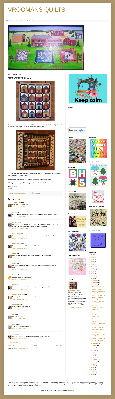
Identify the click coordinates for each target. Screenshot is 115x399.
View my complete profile (75, 307)
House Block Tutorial (97, 340)
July (93, 348)
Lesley (14, 324)
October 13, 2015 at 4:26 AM (19, 248)
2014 (92, 365)
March (94, 357)
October (94, 285)
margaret (14, 222)
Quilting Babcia (16, 243)
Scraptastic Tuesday (39, 183)
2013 (92, 367)
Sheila (14, 212)
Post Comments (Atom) (21, 348)
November (95, 282)
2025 (92, 255)
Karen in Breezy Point (18, 294)
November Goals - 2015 (98, 287)
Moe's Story (95, 319)
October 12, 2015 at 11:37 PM (20, 228)
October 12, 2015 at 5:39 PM (19, 207)
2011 (92, 371)
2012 (92, 369)
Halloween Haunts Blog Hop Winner (98, 292)
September (95, 343)
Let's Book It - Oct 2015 (98, 295)
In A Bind (94, 314)
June (93, 350)
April (93, 355)
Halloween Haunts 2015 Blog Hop (98, 302)
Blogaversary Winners (98, 307)
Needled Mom (16, 304)
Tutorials (28, 20)
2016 (92, 275)
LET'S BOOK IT (18, 20)
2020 (92, 266)
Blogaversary (95, 316)
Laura (14, 314)
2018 (92, 271)
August (94, 345)
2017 (92, 273)
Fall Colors (95, 321)
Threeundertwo (16, 202)
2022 (92, 262)
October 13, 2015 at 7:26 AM (19, 269)
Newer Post (11, 345)
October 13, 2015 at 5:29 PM (19, 309)
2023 (92, 259)
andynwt (60, 390)
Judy (19, 183)
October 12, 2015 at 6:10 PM (19, 217)
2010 (92, 374)
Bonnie (14, 263)
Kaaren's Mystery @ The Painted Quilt (46, 125)
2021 (92, 264)
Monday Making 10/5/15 (98, 338)
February (95, 359)
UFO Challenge (96, 332)
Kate (13, 334)
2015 (92, 278)
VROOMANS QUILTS (36, 9)
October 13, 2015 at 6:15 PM (19, 319)
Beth (25, 183)
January (94, 362)
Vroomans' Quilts (75, 290)
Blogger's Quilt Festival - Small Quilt (98, 298)
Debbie (14, 253)
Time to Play (95, 309)
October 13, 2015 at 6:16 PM (19, 329)
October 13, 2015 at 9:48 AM (19, 299)
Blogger (72, 390)
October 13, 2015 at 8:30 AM (19, 289)
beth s (14, 275)
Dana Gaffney (16, 233)
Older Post (59, 345)
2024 (92, 257)
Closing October (96, 289)
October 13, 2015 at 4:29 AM (19, 258)
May (93, 352)
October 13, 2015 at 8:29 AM (19, 279)
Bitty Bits (94, 305)
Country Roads (96, 312)
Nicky (14, 284)
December (95, 280)
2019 (92, 269)
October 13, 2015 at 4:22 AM (19, 238)
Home (8, 20)
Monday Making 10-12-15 (99, 327)
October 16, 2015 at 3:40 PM (19, 338)
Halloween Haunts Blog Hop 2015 (98, 324)
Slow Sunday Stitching (98, 329)
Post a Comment (14, 342)
